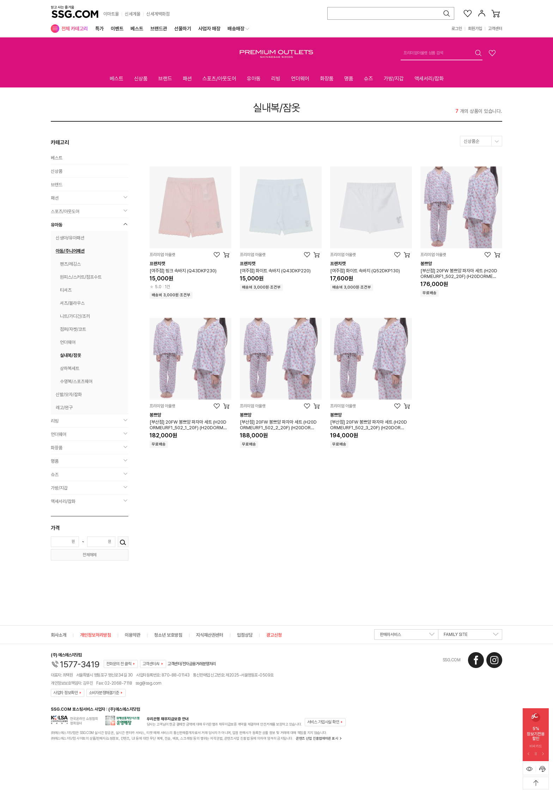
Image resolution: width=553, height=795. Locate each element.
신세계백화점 (158, 14)
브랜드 (165, 78)
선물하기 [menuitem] (182, 28)
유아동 (254, 78)
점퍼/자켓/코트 (73, 329)
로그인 (456, 28)
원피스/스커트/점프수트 (81, 277)
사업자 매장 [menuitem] (209, 28)
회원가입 (475, 28)
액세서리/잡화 (429, 78)
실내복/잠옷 (276, 107)
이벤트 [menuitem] (117, 28)
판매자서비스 (407, 636)
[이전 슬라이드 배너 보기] (528, 754)
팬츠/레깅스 (70, 264)
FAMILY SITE (471, 636)
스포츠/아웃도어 (219, 78)
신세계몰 (132, 14)
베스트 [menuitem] (136, 28)
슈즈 (368, 78)
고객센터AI (150, 663)
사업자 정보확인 (65, 692)
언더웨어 (300, 78)
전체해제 (90, 554)
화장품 (327, 78)
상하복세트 (69, 368)
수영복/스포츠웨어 (76, 381)
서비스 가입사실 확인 (323, 722)
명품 (348, 78)
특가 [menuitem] (99, 28)
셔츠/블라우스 (72, 303)
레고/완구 (64, 407)
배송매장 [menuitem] (235, 28)
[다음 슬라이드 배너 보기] (542, 754)
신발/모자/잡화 (69, 394)
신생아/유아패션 (70, 238)
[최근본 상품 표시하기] (529, 769)
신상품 (141, 78)
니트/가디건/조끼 (75, 316)
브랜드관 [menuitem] (158, 28)
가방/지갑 (394, 78)
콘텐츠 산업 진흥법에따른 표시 (317, 738)
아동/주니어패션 (70, 251)
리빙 (275, 78)
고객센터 (495, 28)
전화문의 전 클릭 (119, 663)
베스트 (116, 78)
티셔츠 (66, 290)
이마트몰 (111, 14)
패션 (187, 78)
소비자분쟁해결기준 (104, 692)
